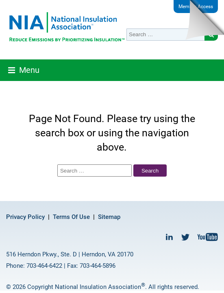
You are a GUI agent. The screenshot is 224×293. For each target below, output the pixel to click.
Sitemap (109, 217)
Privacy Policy (25, 217)
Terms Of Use (71, 217)
